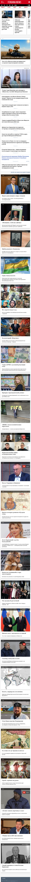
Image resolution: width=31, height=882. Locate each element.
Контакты (3, 878)
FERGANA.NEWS (14, 2)
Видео (14, 7)
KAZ (1, 5)
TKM (9, 5)
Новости (3, 7)
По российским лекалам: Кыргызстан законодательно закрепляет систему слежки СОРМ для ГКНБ (7, 24)
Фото (20, 7)
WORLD (16, 5)
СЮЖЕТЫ (25, 7)
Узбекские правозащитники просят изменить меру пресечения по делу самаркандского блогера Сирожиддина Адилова (19, 26)
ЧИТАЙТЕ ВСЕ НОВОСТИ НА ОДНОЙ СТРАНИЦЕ (20, 172)
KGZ (4, 5)
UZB (12, 5)
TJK (7, 5)
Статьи (9, 7)
